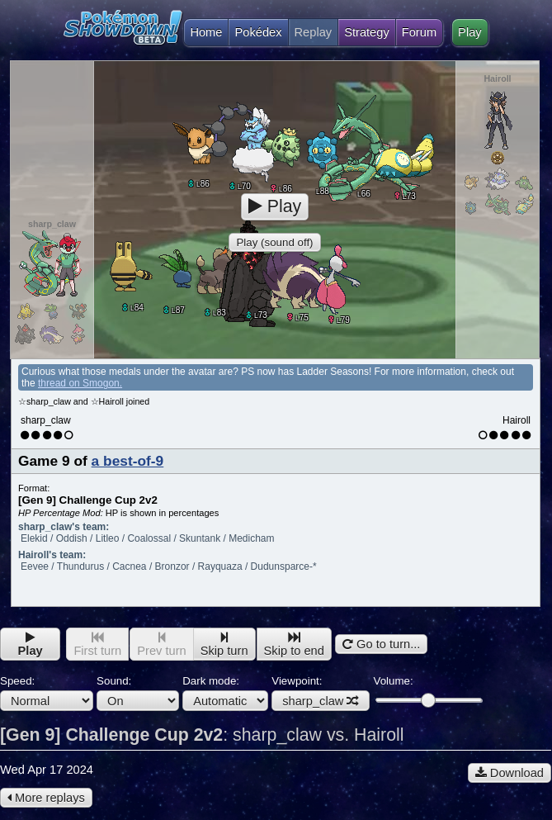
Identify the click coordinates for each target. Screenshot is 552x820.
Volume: (428, 691)
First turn (97, 644)
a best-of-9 (128, 461)
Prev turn (161, 644)
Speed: (46, 693)
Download (509, 773)
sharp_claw (320, 701)
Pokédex (257, 32)
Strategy (366, 32)
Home (202, 32)
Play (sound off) (274, 242)
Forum (419, 32)
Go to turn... (381, 644)
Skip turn (224, 644)
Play (470, 32)
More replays (46, 797)
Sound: (138, 693)
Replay (314, 32)
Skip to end (294, 644)
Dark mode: (225, 693)
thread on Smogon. (80, 383)
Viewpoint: (320, 693)
